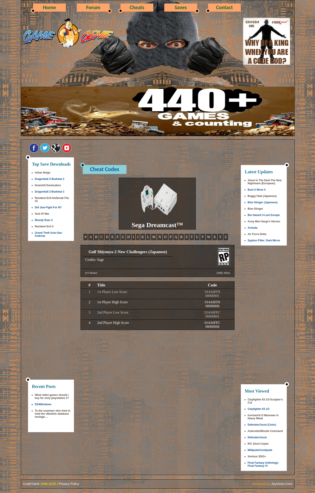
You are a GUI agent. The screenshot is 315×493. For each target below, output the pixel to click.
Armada (252, 227)
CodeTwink (31, 484)
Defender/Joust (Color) (262, 424)
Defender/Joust (257, 437)
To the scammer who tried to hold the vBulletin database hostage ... (52, 413)
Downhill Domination (48, 185)
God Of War (42, 213)
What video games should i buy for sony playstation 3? (52, 396)
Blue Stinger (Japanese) (263, 202)
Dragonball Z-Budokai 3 (49, 179)
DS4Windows (43, 404)
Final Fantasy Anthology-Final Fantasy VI (263, 464)
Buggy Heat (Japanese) (262, 196)
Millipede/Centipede (260, 450)
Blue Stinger (255, 208)
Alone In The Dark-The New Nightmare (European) (265, 182)
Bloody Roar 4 (43, 220)
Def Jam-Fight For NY (48, 207)
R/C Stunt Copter (258, 443)
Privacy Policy (69, 484)
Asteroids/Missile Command (265, 431)
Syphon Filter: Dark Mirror (264, 240)
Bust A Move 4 (257, 189)
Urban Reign (42, 172)
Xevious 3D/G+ (257, 456)
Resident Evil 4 (44, 226)
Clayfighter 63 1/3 (258, 409)
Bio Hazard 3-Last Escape (264, 215)
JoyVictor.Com (281, 484)
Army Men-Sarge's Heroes (264, 221)
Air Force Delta (257, 234)
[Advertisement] (50, 310)
